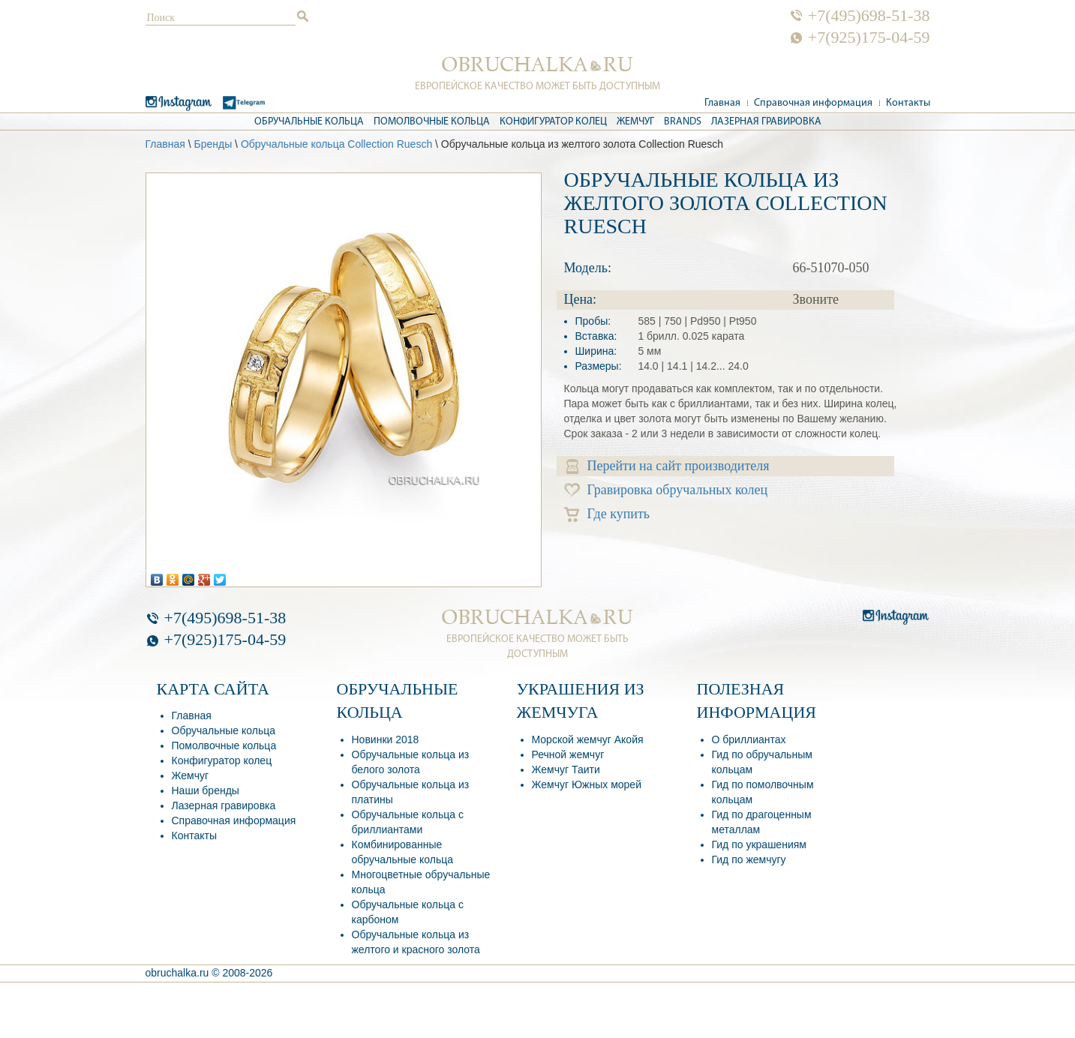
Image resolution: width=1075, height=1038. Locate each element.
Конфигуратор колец (553, 122)
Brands (682, 122)
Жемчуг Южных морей (586, 784)
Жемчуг (635, 122)
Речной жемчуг (568, 754)
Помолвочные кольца (432, 122)
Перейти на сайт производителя (668, 466)
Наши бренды (205, 790)
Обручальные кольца (309, 122)
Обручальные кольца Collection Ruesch (336, 144)
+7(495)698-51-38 (869, 16)
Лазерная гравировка (766, 122)
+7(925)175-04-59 (869, 37)
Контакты (908, 103)
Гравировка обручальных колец (666, 490)
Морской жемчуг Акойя (588, 740)
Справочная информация (813, 103)
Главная (722, 103)
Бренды (213, 144)
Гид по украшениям (759, 844)
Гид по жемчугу (749, 860)
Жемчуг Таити (566, 770)
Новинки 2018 (385, 740)
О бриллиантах (749, 740)
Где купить (607, 514)
